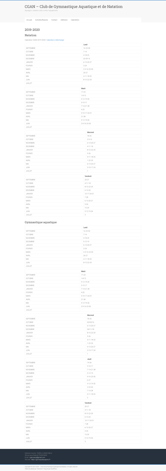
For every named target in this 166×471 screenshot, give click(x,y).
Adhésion (64, 20)
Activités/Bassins (41, 20)
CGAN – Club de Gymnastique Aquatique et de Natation (74, 6)
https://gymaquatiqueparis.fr (40, 459)
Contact (54, 20)
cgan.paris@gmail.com (37, 457)
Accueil (29, 20)
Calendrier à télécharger (55, 40)
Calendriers (75, 20)
